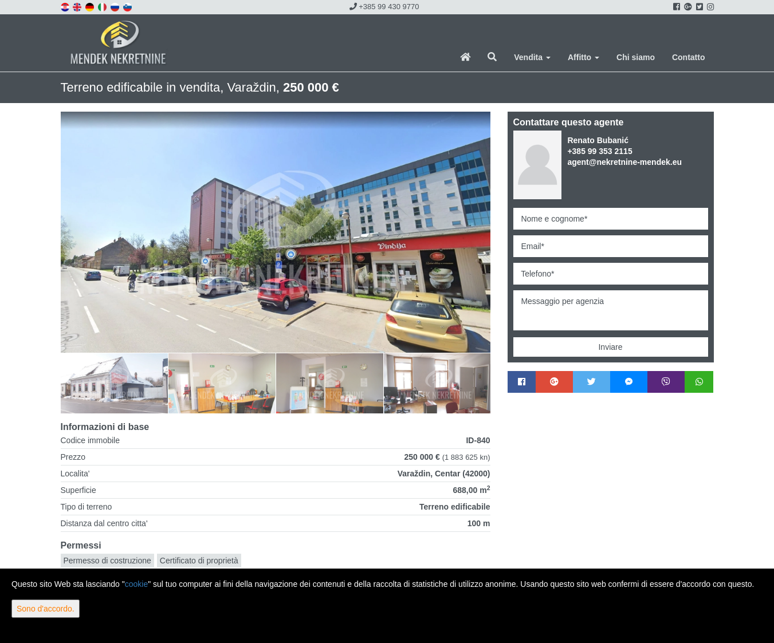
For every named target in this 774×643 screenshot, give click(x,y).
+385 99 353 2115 (599, 151)
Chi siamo (635, 57)
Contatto (688, 57)
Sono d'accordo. (45, 608)
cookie (136, 584)
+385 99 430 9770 (384, 6)
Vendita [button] (532, 57)
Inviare (610, 347)
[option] (114, 383)
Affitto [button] (583, 57)
